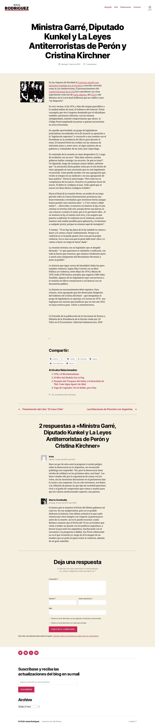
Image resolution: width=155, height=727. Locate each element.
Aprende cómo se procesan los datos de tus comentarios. (76, 636)
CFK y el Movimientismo (66, 374)
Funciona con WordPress (51, 721)
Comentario (53, 579)
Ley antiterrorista (61, 395)
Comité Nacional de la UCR (62, 91)
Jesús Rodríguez (32, 721)
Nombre (52, 599)
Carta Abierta (79, 94)
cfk (53, 395)
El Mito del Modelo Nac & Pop (69, 377)
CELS (93, 94)
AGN (116, 7)
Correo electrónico (85, 599)
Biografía (108, 7)
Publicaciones (125, 7)
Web (50, 608)
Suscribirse (26, 690)
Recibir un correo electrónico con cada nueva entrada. (68, 623)
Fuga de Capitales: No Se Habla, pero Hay (75, 388)
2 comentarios (91, 64)
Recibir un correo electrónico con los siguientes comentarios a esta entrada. (76, 618)
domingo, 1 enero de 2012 (70, 64)
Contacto (137, 7)
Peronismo (72, 395)
